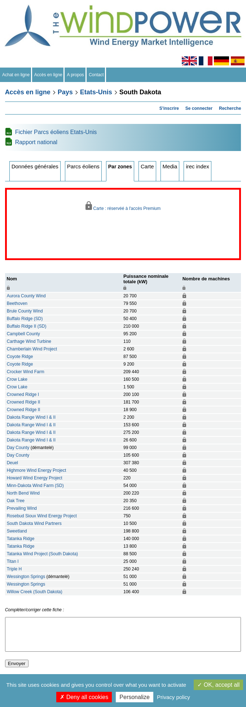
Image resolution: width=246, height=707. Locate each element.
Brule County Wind (25, 311)
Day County (18, 447)
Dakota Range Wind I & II (31, 417)
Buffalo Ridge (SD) (25, 318)
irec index (197, 166)
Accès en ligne (48, 74)
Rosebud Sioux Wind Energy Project (42, 515)
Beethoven (17, 303)
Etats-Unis (96, 92)
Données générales (35, 166)
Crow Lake (17, 379)
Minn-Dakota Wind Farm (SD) (35, 485)
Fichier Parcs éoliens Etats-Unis (56, 132)
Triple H (14, 569)
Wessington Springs (26, 576)
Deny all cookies (84, 697)
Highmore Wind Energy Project (36, 470)
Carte (147, 166)
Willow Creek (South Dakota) (34, 591)
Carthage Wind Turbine (29, 341)
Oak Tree (16, 500)
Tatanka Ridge (21, 538)
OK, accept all (218, 685)
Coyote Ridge (20, 356)
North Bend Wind (23, 493)
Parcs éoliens (83, 166)
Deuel (12, 462)
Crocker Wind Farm (25, 371)
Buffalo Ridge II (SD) (27, 326)
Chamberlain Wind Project (32, 349)
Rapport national (36, 142)
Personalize (134, 697)
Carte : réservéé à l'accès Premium (123, 206)
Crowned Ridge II (23, 402)
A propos (75, 74)
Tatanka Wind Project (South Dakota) (42, 553)
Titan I (13, 561)
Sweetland (17, 531)
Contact (96, 74)
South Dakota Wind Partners (34, 523)
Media (170, 166)
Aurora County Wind (26, 295)
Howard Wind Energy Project (34, 477)
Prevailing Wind (22, 508)
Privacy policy (173, 697)
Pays (65, 92)
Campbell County (23, 333)
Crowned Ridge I (23, 394)
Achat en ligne (16, 74)
